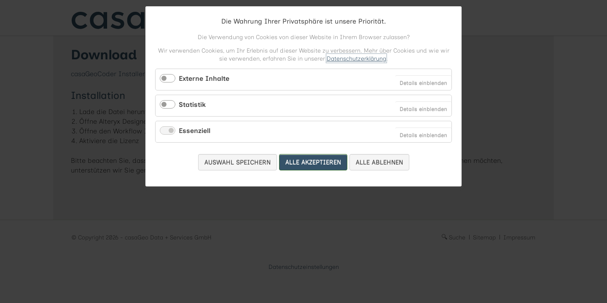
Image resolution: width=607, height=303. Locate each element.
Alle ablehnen (379, 162)
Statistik (192, 104)
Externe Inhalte (204, 78)
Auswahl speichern (237, 162)
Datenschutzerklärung (356, 58)
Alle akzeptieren (313, 162)
